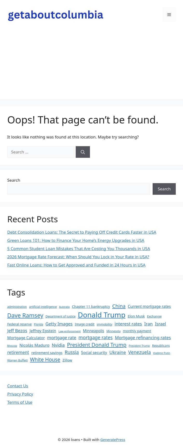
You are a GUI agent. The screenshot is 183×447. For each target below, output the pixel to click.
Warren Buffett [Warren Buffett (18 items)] (17, 360)
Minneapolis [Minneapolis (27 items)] (93, 330)
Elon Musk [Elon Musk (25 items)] (136, 316)
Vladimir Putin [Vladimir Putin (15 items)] (161, 353)
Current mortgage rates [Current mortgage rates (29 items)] (149, 306)
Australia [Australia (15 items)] (64, 307)
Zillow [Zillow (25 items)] (67, 360)
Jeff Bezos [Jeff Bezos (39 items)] (17, 330)
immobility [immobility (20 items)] (104, 324)
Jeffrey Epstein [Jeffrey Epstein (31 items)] (42, 330)
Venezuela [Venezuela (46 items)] (139, 352)
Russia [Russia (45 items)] (72, 352)
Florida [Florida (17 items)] (38, 324)
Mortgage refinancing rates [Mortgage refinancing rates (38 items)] (143, 337)
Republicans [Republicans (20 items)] (161, 345)
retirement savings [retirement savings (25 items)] (46, 352)
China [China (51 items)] (118, 306)
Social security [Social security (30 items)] (94, 352)
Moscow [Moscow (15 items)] (12, 345)
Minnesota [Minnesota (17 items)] (114, 331)
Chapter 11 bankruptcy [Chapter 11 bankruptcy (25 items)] (91, 306)
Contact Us (17, 386)
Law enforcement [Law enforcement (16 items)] (70, 331)
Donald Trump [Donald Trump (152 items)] (102, 315)
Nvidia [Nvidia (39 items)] (58, 345)
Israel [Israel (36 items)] (160, 324)
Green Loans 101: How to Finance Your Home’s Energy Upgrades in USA (75, 240)
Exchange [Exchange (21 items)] (154, 316)
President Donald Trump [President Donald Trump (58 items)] (96, 344)
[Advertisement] (91, 65)
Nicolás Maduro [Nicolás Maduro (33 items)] (34, 345)
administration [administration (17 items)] (17, 307)
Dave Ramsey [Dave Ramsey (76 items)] (25, 315)
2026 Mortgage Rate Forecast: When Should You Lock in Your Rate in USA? (78, 257)
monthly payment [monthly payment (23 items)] (137, 331)
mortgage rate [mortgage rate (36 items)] (61, 337)
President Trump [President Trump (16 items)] (139, 345)
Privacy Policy (20, 394)
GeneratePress (112, 439)
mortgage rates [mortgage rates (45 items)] (96, 337)
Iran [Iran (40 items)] (148, 324)
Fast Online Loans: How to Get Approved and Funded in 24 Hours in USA (76, 265)
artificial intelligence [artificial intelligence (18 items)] (43, 307)
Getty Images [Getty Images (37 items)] (59, 324)
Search (13, 180)
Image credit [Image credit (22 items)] (84, 324)
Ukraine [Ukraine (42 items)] (117, 352)
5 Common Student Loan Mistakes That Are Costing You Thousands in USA (78, 248)
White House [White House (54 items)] (45, 359)
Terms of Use (19, 402)
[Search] (83, 152)
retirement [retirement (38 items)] (18, 352)
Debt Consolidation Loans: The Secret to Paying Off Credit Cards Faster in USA (81, 232)
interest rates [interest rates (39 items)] (128, 324)
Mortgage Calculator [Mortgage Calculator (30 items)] (26, 337)
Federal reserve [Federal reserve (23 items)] (19, 324)
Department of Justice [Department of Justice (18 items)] (61, 316)
